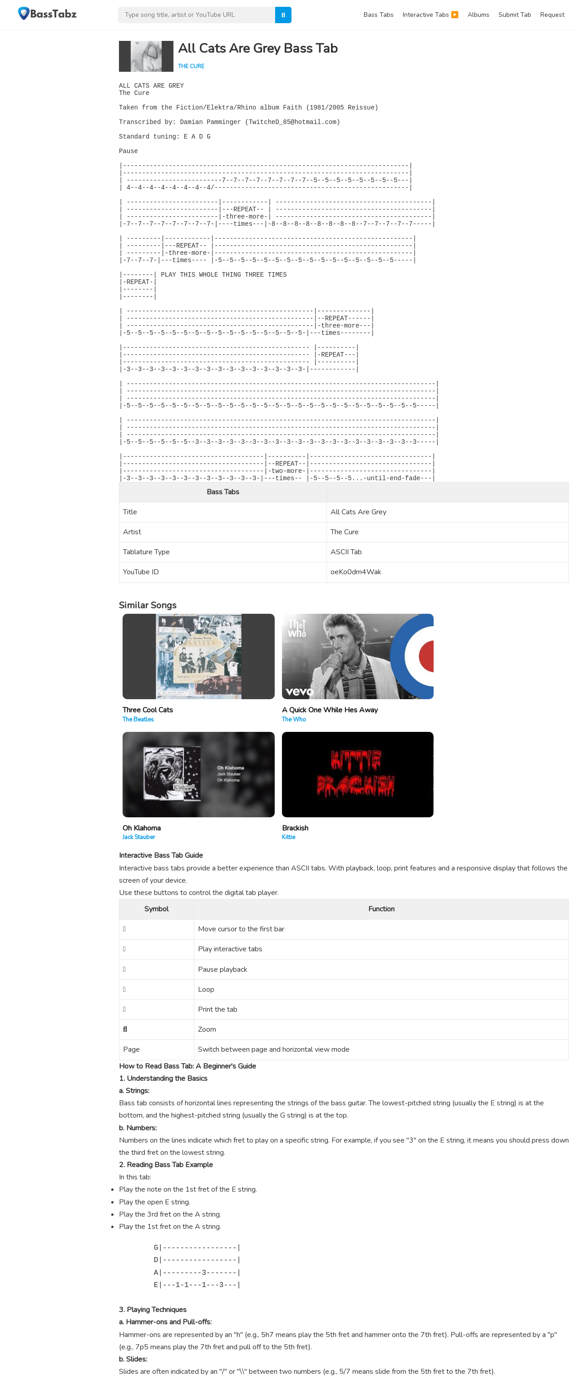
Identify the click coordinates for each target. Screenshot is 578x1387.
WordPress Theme (93, 1364)
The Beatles (138, 768)
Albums (478, 14)
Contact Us (478, 1376)
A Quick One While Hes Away (283, 759)
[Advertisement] (54, 166)
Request (552, 14)
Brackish (473, 759)
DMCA (555, 1376)
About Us (443, 1376)
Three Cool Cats (148, 759)
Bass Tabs (379, 14)
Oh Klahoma (367, 759)
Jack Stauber (364, 768)
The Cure (191, 66)
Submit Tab (515, 14)
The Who (247, 768)
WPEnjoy (139, 1364)
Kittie (466, 768)
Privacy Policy (519, 1376)
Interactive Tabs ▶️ (431, 14)
